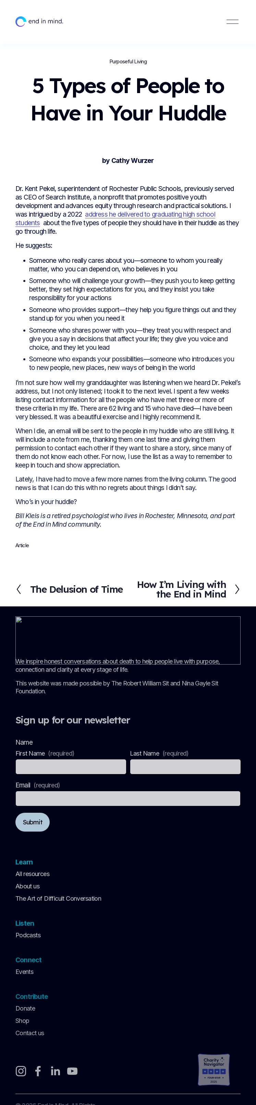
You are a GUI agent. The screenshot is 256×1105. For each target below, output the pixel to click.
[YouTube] (72, 1072)
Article (22, 545)
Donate (25, 1010)
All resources (32, 875)
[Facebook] (38, 1072)
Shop (22, 1022)
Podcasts (27, 936)
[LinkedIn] (55, 1072)
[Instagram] (20, 1072)
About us (27, 887)
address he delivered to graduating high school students (115, 218)
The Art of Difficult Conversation (58, 900)
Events (24, 973)
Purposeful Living (128, 62)
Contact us (29, 1035)
